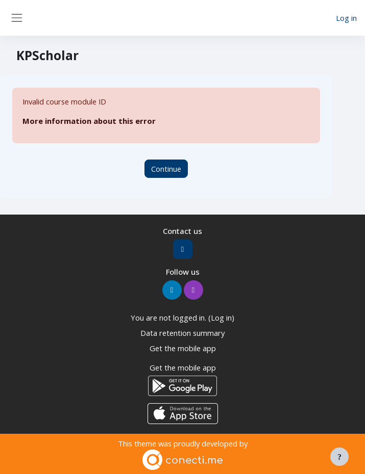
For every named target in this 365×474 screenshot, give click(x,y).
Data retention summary (182, 333)
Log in (346, 18)
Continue (166, 169)
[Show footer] (339, 456)
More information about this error (89, 121)
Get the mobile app (183, 348)
